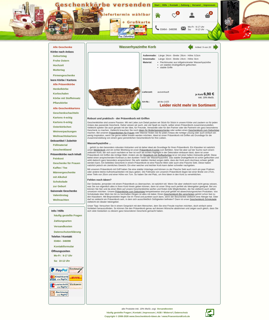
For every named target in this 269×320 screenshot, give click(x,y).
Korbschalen (61, 93)
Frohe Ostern (61, 60)
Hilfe (164, 5)
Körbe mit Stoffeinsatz (66, 98)
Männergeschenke (64, 172)
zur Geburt (59, 186)
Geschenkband (62, 149)
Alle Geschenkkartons (66, 108)
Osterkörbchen (62, 126)
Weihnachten (61, 199)
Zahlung (185, 5)
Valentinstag (60, 195)
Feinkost (58, 158)
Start (157, 5)
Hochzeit (58, 65)
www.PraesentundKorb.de (176, 316)
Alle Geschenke (62, 47)
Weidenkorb (99, 150)
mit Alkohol (60, 177)
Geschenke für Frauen (66, 163)
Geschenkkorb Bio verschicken (179, 194)
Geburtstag (60, 56)
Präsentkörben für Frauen (121, 132)
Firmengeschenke (64, 75)
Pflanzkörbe (60, 102)
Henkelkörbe (60, 88)
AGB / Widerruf (165, 312)
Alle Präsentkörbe (64, 84)
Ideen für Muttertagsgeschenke (154, 130)
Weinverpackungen (65, 131)
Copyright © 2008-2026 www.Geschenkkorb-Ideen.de (132, 316)
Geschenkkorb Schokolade (203, 199)
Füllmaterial (60, 144)
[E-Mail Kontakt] (183, 29)
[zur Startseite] (100, 20)
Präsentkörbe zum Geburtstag (130, 191)
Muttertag (59, 69)
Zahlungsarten (63, 220)
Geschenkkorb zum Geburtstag (203, 130)
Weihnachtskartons (65, 136)
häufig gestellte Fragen (68, 215)
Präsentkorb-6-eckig (149, 150)
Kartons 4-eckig (62, 117)
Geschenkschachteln (66, 112)
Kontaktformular (64, 246)
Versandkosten (63, 226)
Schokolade (60, 181)
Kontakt (174, 5)
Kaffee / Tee (60, 167)
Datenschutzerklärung (67, 231)
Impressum (209, 5)
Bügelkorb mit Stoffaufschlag (157, 155)
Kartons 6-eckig (62, 122)
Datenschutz (181, 312)
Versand (196, 5)
